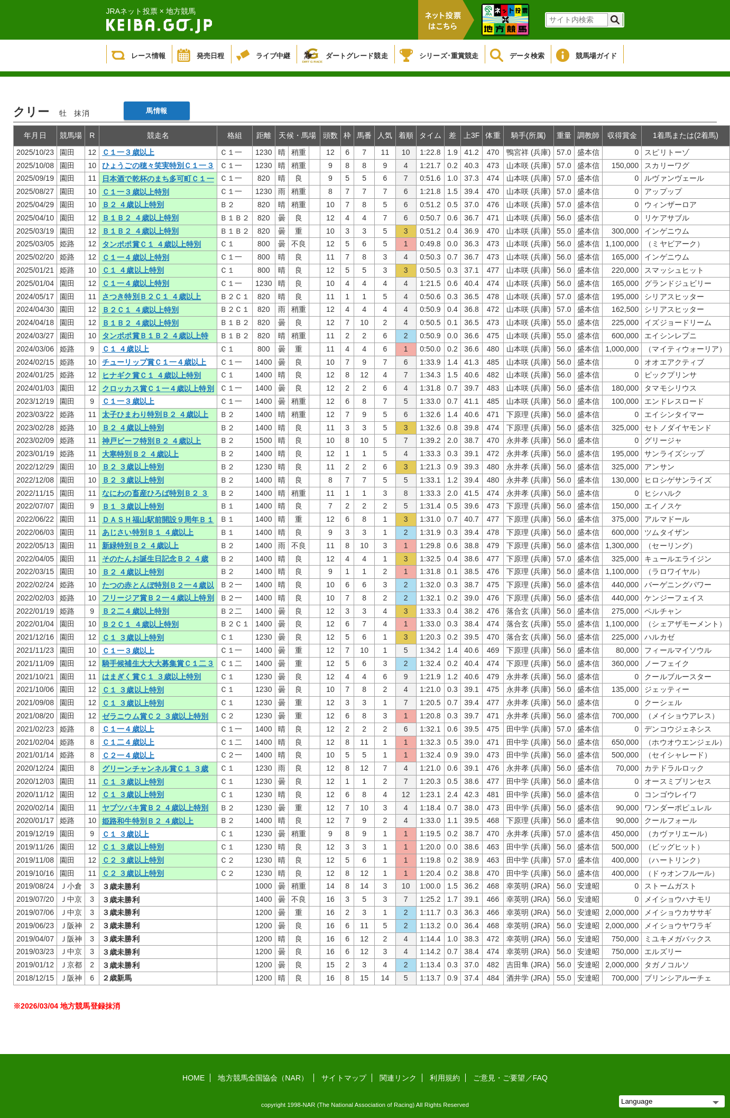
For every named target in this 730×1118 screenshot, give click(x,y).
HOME (193, 1078)
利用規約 (444, 1078)
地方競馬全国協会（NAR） (263, 1078)
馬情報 (156, 111)
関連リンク (398, 1078)
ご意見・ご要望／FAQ (510, 1078)
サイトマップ (343, 1078)
